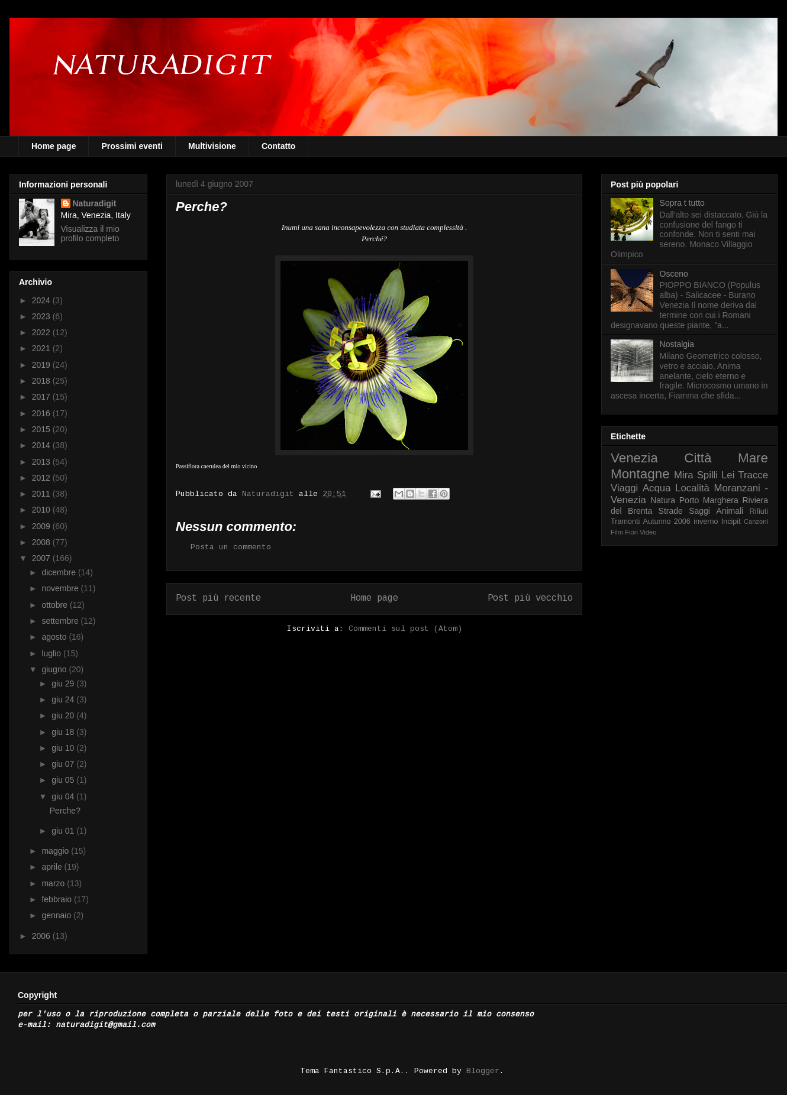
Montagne (640, 473)
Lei (727, 475)
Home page (53, 146)
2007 (42, 558)
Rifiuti (759, 511)
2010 (42, 509)
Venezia (634, 458)
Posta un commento (231, 547)
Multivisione (212, 146)
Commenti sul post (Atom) (405, 628)
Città (697, 458)
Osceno (674, 273)
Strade (671, 511)
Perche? (65, 810)
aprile (52, 867)
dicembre (59, 572)
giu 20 (63, 715)
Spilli (707, 475)
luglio (52, 653)
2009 (42, 526)
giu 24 (63, 699)
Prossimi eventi (132, 146)
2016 (42, 413)
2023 (42, 316)
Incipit (731, 521)
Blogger (482, 1071)
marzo (54, 883)
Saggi (699, 511)
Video (648, 532)
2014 (42, 445)
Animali (729, 511)
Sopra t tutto (682, 203)
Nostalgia (677, 344)
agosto (55, 637)
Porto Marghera (708, 500)
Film (617, 532)
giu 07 (63, 764)
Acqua (657, 488)
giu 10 (63, 748)
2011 (42, 493)
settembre (60, 621)
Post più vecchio (530, 598)
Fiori (631, 532)
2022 (42, 332)
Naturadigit (270, 494)
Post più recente (218, 598)
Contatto (279, 146)
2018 (42, 380)
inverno (706, 521)
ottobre (55, 605)
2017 (42, 396)
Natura (662, 500)
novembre (60, 588)
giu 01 (63, 830)
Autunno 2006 (667, 521)
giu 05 (63, 780)
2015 (42, 429)
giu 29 (63, 683)
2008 (42, 542)
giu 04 (63, 796)
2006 (42, 936)
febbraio (57, 899)
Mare (753, 458)
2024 (42, 300)
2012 (42, 477)
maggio (56, 851)
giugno (55, 669)
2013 (42, 461)
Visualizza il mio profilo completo (90, 233)
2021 (42, 348)
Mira (684, 475)
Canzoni (756, 521)
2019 (42, 365)
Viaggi (624, 488)
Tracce (753, 475)
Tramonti (625, 521)
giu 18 (63, 732)
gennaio (57, 915)
